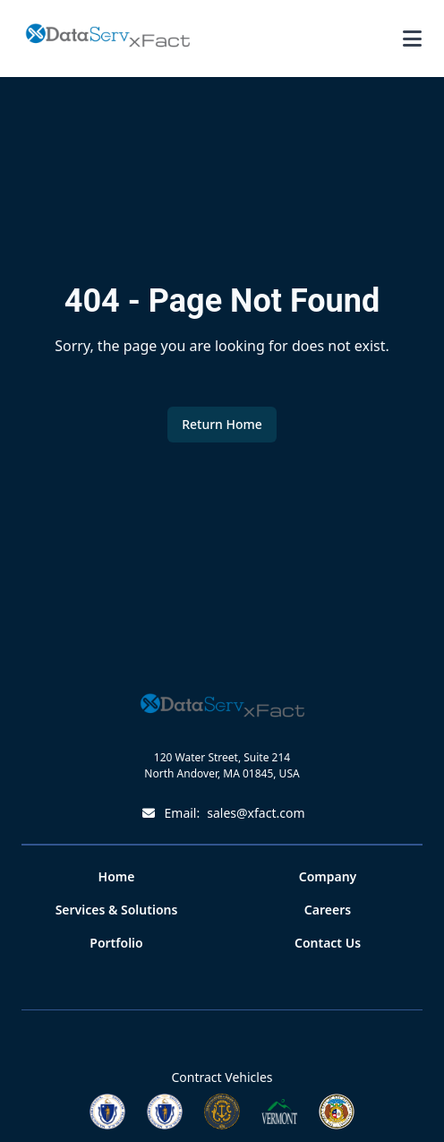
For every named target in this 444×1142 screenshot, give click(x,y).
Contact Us (328, 942)
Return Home (222, 424)
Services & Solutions (117, 909)
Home (116, 876)
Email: (222, 812)
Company (328, 876)
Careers (327, 909)
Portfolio (116, 942)
